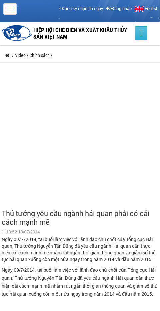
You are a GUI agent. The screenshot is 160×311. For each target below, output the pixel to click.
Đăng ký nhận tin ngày (81, 8)
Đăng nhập (119, 8)
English (146, 8)
